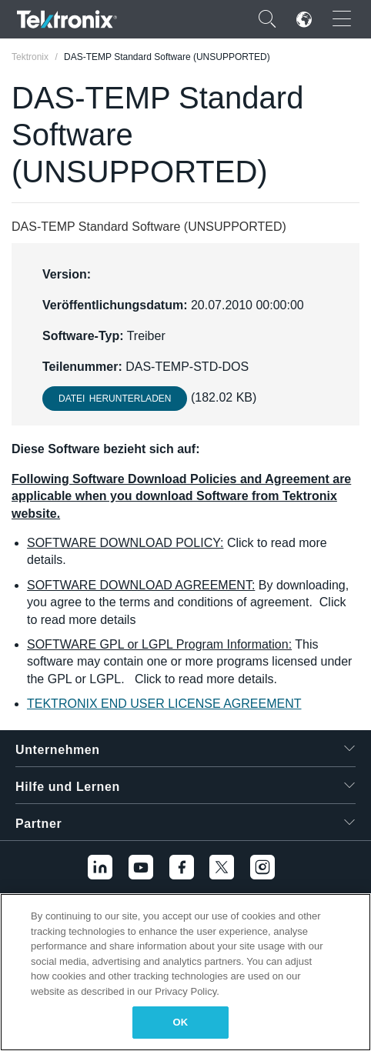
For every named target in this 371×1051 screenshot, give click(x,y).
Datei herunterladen (114, 398)
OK (181, 1022)
